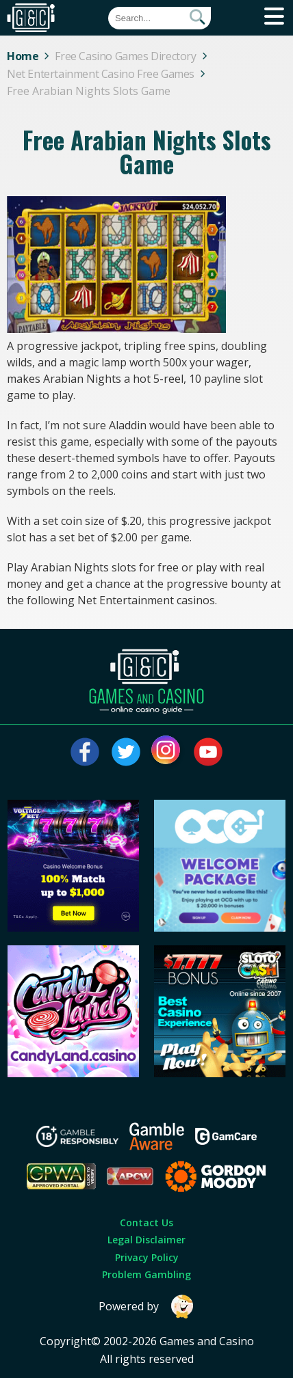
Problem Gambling (146, 1274)
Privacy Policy (147, 1257)
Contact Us (146, 1222)
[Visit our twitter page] (125, 751)
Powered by (146, 1307)
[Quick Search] (159, 18)
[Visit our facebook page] (84, 751)
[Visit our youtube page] (208, 751)
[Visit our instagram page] (167, 751)
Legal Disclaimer (146, 1239)
